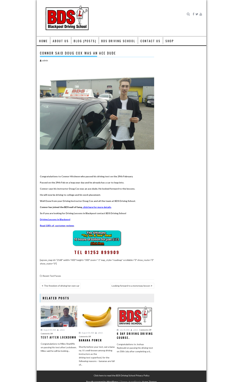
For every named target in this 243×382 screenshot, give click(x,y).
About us (61, 41)
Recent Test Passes (52, 276)
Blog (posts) (85, 41)
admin (44, 60)
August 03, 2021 (48, 330)
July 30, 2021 (123, 330)
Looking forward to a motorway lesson (131, 285)
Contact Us (150, 41)
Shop (169, 41)
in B (59, 219)
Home (43, 41)
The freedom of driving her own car (61, 285)
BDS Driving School (118, 41)
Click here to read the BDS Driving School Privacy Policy (121, 375)
